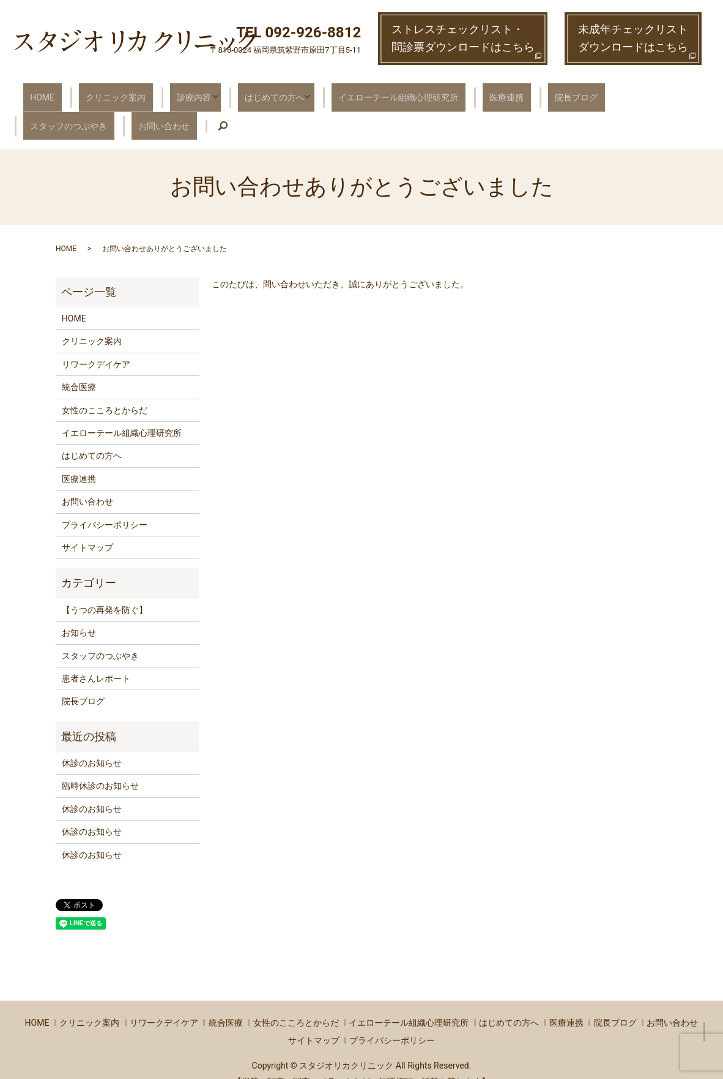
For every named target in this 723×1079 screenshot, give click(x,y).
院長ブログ (524, 92)
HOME (36, 92)
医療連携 (465, 92)
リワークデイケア (96, 345)
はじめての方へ (246, 92)
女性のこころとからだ (104, 391)
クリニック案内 (100, 92)
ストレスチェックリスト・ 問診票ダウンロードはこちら (463, 38)
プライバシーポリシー (104, 506)
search (104, 112)
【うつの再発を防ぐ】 (104, 591)
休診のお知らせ (92, 744)
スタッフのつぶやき (604, 92)
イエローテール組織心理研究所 (368, 92)
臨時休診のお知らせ (100, 767)
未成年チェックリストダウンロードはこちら (633, 38)
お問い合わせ (50, 111)
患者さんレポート (96, 659)
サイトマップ (87, 528)
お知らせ (79, 613)
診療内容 (167, 92)
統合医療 (79, 369)
